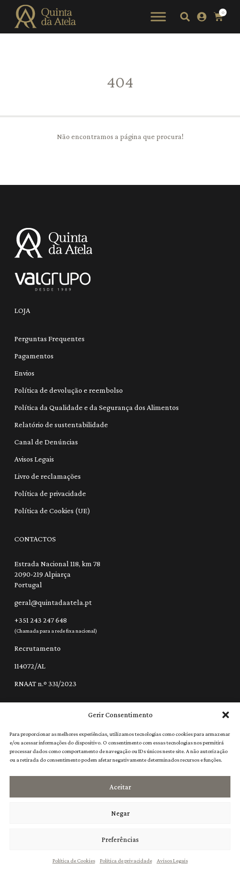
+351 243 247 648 (40, 620)
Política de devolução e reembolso (68, 390)
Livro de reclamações (47, 476)
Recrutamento (37, 648)
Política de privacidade (126, 860)
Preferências (120, 839)
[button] (225, 715)
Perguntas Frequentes (49, 338)
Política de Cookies (74, 860)
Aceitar (120, 787)
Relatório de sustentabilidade (61, 424)
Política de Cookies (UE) (52, 511)
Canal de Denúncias (46, 442)
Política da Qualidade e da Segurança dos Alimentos (96, 407)
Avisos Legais (172, 860)
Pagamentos (34, 356)
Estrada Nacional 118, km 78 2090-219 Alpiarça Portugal (57, 574)
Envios (24, 373)
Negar (120, 813)
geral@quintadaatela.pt (53, 602)
